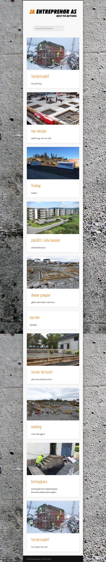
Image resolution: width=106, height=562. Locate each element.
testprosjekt (40, 76)
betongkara (39, 481)
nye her (35, 317)
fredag (36, 185)
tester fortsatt (42, 372)
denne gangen (40, 295)
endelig (36, 426)
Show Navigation (71, 28)
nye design (38, 131)
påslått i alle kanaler (45, 240)
